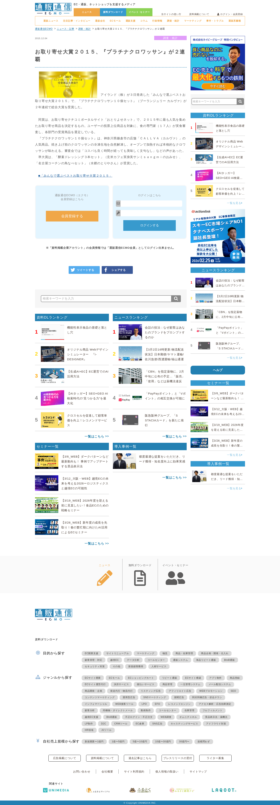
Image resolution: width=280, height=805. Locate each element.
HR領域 (89, 730)
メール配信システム (220, 684)
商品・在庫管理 (184, 653)
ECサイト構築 (193, 678)
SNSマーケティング (154, 697)
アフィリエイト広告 (180, 691)
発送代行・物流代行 (121, 691)
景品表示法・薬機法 (216, 717)
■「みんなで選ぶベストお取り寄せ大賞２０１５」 (75, 175)
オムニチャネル (188, 717)
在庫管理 (189, 710)
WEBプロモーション (210, 691)
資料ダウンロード (113, 12)
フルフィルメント (212, 710)
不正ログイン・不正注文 (139, 717)
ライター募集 (215, 758)
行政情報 (157, 20)
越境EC (114, 660)
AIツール (106, 730)
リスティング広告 (151, 691)
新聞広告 (179, 697)
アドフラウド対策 (216, 723)
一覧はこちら (94, 436)
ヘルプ (218, 370)
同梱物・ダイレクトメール (118, 710)
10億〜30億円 (163, 741)
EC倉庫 (140, 723)
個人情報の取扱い (166, 771)
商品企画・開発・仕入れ (214, 653)
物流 (165, 653)
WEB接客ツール (124, 704)
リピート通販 (169, 678)
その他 (116, 666)
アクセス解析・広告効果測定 (215, 704)
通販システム (180, 660)
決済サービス (121, 684)
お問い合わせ (81, 771)
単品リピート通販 (206, 660)
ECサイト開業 (93, 678)
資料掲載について (199, 14)
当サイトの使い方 (171, 14)
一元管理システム (190, 684)
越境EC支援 (91, 717)
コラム (144, 20)
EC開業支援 (91, 653)
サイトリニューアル (117, 653)
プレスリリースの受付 (177, 758)
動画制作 (146, 710)
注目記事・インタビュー (76, 20)
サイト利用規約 (134, 771)
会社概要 (107, 771)
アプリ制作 (215, 678)
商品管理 (167, 684)
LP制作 (89, 723)
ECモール (115, 20)
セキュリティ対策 (95, 666)
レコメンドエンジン (179, 704)
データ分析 (133, 660)
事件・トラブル (215, 20)
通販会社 (100, 20)
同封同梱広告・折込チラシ (207, 697)
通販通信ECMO (44, 28)
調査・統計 (173, 20)
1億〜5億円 (118, 741)
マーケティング (193, 20)
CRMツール (121, 723)
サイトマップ (198, 771)
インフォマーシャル (96, 704)
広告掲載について (64, 758)
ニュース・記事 (65, 28)
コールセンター (156, 660)
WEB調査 (166, 717)
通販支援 (131, 20)
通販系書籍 (234, 20)
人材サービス (158, 666)
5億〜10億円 (140, 741)
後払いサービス (145, 684)
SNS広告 (157, 723)
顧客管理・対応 (93, 660)
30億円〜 (184, 741)
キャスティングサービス (184, 723)
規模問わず (204, 741)
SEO (233, 691)
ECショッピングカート (141, 678)
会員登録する (72, 216)
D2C (103, 723)
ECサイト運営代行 (95, 684)
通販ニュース (50, 20)
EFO (157, 704)
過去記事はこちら (140, 758)
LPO (144, 704)
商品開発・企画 (93, 691)
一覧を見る (234, 203)
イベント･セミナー (139, 12)
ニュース (87, 12)
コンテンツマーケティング (100, 697)
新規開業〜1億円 (94, 741)
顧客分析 (90, 710)
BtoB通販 (229, 660)
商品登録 (235, 678)
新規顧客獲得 (135, 666)
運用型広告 (129, 697)
